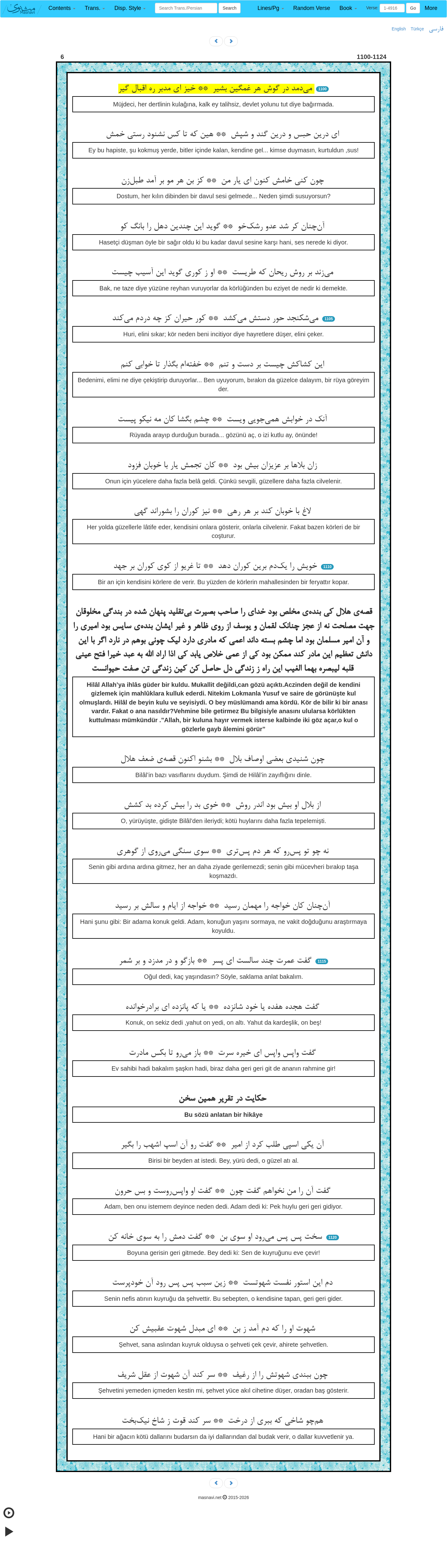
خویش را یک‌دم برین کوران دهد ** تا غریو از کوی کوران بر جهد (216, 566)
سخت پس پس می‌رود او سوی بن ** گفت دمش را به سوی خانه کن (216, 1237)
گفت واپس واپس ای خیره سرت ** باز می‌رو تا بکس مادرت (223, 1053)
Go (413, 8)
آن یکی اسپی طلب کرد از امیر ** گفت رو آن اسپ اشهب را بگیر (223, 1145)
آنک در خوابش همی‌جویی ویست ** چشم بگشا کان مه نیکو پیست (223, 420)
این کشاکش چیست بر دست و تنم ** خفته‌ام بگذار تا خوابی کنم (223, 365)
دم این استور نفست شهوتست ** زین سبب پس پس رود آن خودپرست (223, 1283)
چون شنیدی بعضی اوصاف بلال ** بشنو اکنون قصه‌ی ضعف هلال (223, 759)
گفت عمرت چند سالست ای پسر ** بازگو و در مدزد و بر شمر (216, 961)
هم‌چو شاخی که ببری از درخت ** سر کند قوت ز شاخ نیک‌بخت (224, 1421)
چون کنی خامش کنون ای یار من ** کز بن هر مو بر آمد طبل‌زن (223, 181)
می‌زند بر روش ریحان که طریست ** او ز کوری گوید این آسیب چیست (223, 273)
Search (229, 8)
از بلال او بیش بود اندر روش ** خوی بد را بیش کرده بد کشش (223, 805)
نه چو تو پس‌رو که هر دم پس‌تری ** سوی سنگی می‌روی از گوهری (223, 852)
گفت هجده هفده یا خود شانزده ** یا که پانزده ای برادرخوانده (223, 1007)
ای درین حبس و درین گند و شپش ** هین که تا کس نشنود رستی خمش (223, 135)
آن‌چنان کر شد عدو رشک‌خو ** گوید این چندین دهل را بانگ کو (223, 227)
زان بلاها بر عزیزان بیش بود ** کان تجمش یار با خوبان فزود (223, 466)
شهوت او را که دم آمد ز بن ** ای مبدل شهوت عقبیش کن (223, 1329)
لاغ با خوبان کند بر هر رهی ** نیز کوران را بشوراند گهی (223, 512)
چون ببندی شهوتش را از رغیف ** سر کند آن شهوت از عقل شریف (223, 1375)
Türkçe (417, 28)
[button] (62, 8)
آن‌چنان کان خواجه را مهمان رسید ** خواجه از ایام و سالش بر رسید (223, 906)
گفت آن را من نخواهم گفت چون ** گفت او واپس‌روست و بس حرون (224, 1191)
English (399, 28)
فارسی (436, 29)
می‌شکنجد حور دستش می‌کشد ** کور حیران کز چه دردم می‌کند (216, 319)
